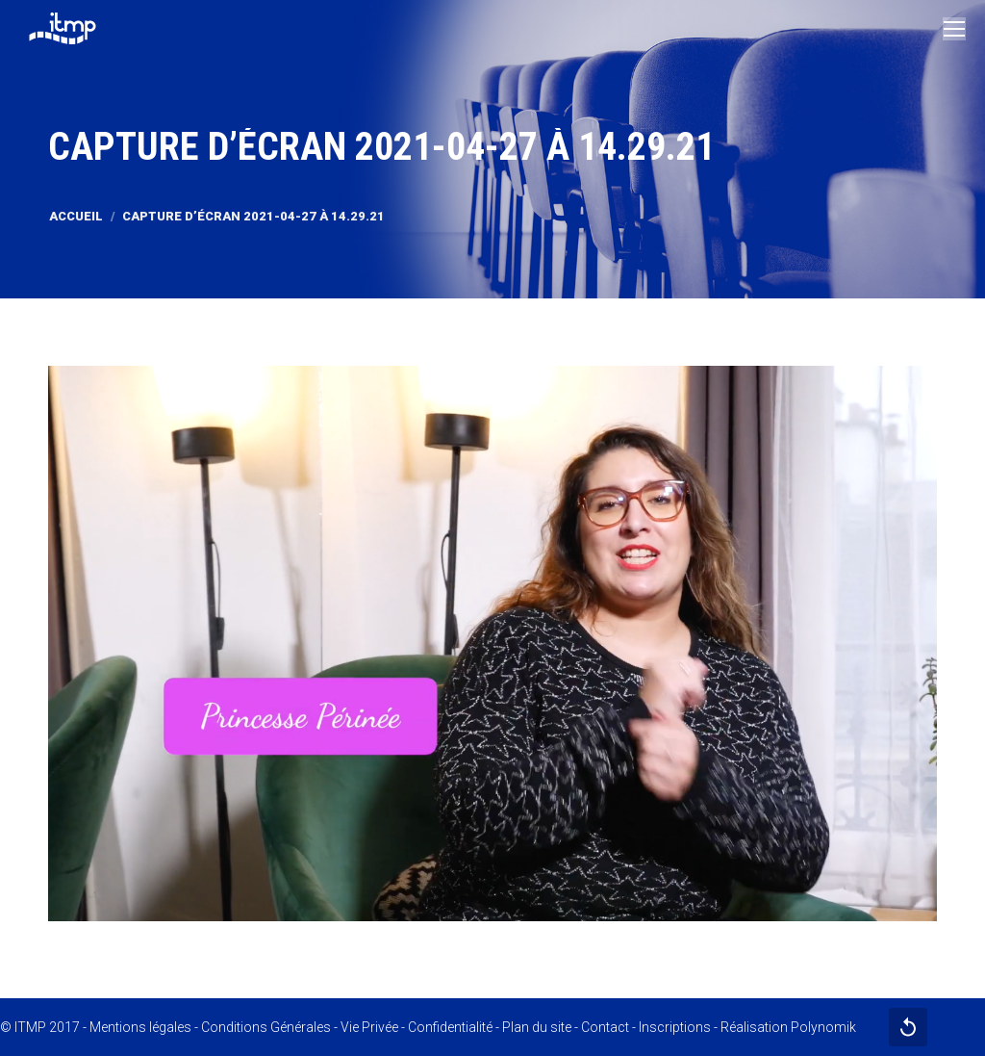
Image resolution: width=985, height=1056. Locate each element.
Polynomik (823, 1027)
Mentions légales (140, 1027)
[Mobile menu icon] (954, 28)
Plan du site (536, 1027)
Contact (605, 1027)
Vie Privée (369, 1027)
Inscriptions (675, 1027)
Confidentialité (450, 1027)
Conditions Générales (266, 1027)
